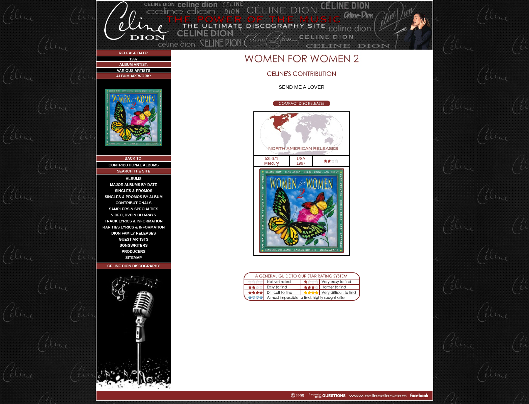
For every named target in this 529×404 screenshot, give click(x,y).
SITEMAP (134, 257)
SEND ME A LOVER (302, 87)
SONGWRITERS (133, 245)
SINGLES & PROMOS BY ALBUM (134, 197)
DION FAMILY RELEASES (133, 233)
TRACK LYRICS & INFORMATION (134, 221)
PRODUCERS (133, 251)
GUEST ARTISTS (133, 239)
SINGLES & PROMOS (133, 191)
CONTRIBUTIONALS (133, 203)
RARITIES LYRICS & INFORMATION (134, 227)
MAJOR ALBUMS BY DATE (133, 185)
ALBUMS (133, 179)
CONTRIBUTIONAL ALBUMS (134, 165)
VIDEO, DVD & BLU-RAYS (133, 215)
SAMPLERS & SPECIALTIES (133, 209)
